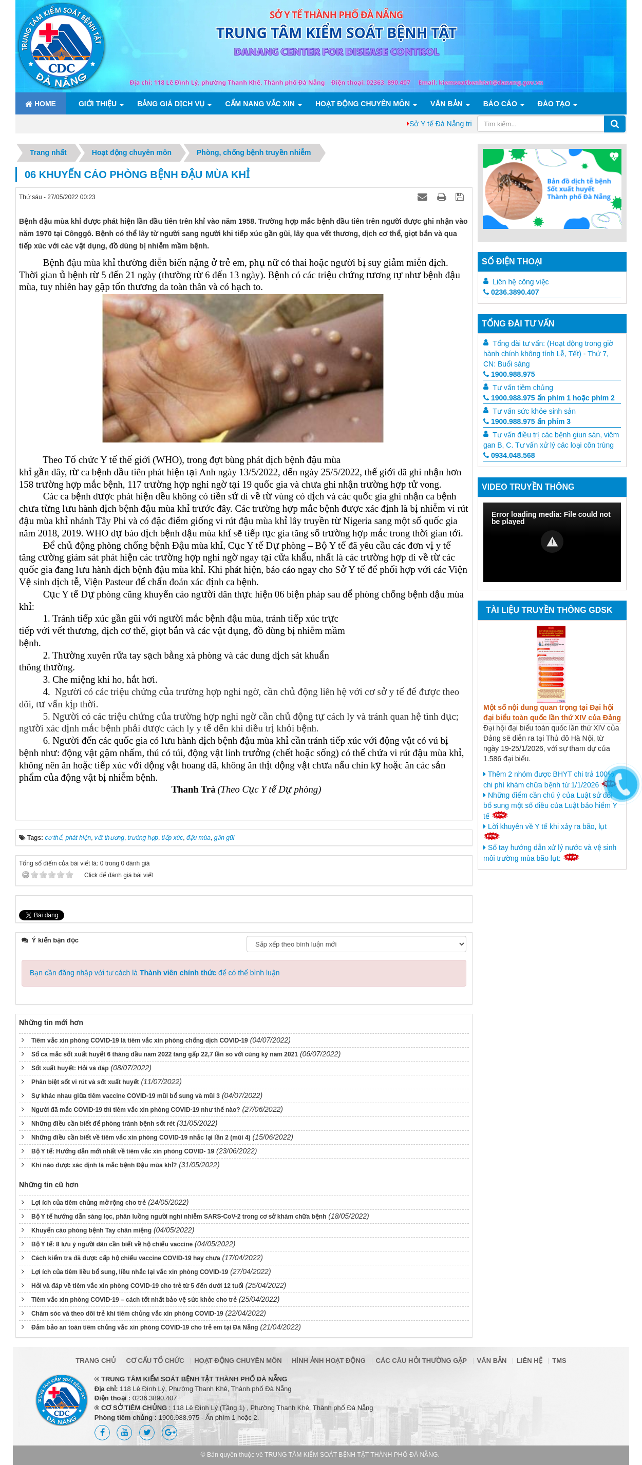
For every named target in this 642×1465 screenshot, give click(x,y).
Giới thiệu (98, 104)
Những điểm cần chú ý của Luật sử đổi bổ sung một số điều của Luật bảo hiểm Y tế (550, 805)
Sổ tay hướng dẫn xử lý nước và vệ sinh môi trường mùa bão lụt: (549, 852)
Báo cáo (500, 104)
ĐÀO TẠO (554, 104)
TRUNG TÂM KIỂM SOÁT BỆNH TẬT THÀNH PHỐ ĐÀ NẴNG (351, 1454)
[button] (552, 541)
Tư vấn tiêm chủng (523, 387)
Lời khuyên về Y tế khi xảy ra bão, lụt (545, 831)
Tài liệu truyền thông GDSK (549, 610)
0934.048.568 (509, 455)
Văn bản (446, 104)
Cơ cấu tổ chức (155, 1360)
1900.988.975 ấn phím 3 (527, 421)
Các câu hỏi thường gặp (421, 1360)
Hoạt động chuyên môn (362, 104)
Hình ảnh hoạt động (329, 1360)
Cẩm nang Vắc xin (259, 104)
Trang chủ (95, 1360)
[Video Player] (552, 542)
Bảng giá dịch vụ (170, 104)
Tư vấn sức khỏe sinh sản (534, 411)
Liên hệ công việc (521, 282)
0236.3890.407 (511, 292)
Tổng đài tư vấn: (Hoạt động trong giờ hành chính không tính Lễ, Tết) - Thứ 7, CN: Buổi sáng (548, 353)
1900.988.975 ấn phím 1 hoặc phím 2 (549, 398)
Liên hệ (529, 1360)
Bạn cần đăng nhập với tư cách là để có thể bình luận (155, 973)
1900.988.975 (509, 374)
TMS (559, 1360)
